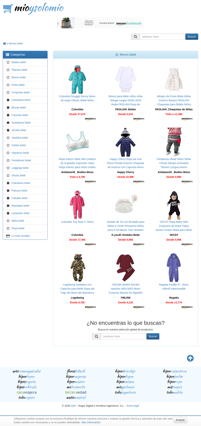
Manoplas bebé (20, 205)
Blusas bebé (19, 107)
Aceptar (180, 419)
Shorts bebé (19, 175)
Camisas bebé (20, 115)
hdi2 (73, 405)
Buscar (192, 36)
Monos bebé (16, 43)
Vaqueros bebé (20, 152)
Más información (91, 422)
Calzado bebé (19, 198)
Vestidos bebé (20, 137)
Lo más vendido (21, 235)
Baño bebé (18, 220)
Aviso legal (133, 405)
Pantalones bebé (21, 160)
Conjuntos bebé (21, 92)
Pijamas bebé (19, 69)
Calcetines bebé (21, 183)
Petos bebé (18, 84)
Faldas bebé (19, 145)
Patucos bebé (19, 190)
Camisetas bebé (21, 99)
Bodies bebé (19, 62)
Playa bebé (18, 228)
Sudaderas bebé (21, 122)
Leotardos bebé (21, 213)
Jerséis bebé (19, 130)
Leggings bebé (20, 167)
